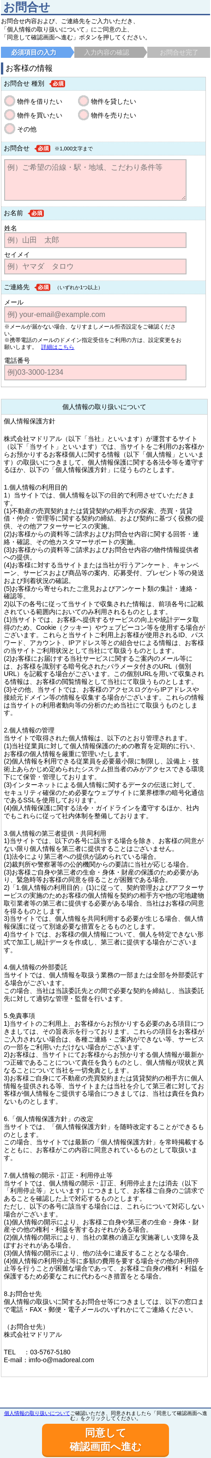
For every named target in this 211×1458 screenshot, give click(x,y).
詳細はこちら (57, 347)
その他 (26, 129)
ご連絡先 (17, 287)
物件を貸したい (113, 101)
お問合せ (17, 148)
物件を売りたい (113, 115)
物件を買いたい (39, 115)
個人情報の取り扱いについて (37, 1413)
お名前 (13, 213)
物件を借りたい (39, 101)
